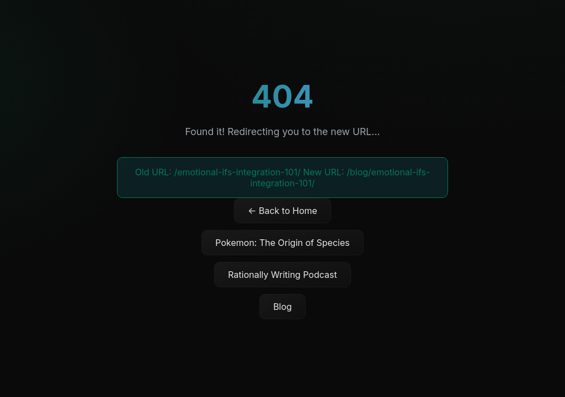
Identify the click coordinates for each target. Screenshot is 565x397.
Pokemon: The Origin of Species (282, 242)
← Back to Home (282, 210)
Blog (282, 306)
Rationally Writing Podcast (282, 274)
